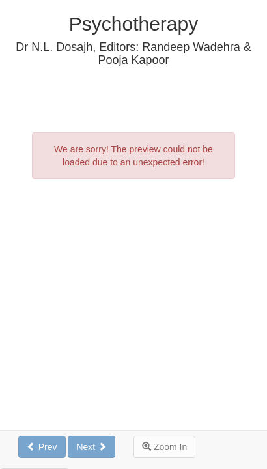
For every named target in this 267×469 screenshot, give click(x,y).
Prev (42, 447)
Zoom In (164, 447)
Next (91, 447)
